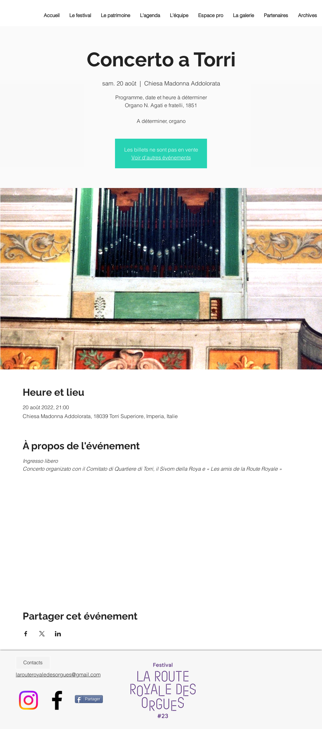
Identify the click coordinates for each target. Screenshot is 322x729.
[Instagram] (28, 700)
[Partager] (89, 699)
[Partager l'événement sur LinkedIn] (58, 633)
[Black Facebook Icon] (57, 700)
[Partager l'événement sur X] (42, 633)
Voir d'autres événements (161, 157)
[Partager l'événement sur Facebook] (26, 633)
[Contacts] (33, 662)
